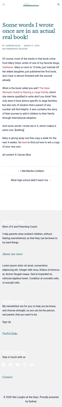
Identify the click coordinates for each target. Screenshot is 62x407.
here (24, 142)
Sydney (33, 401)
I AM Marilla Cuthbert (32, 171)
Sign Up (6, 322)
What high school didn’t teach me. (30, 180)
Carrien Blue (13, 46)
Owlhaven (7, 67)
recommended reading (15, 49)
